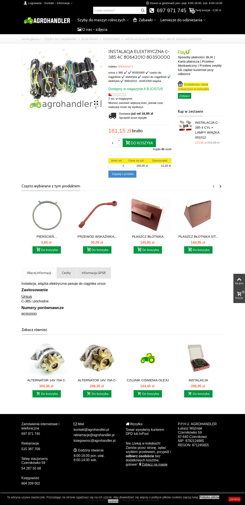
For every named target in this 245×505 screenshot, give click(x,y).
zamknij (235, 499)
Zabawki (143, 20)
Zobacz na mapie (152, 464)
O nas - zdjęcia (92, 29)
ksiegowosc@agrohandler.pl (95, 440)
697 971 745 (167, 10)
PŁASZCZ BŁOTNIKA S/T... (198, 236)
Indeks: (112, 66)
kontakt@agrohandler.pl (91, 429)
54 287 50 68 (31, 468)
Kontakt (49, 3)
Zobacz (184, 96)
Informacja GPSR (94, 273)
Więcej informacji (39, 273)
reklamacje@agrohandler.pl (94, 435)
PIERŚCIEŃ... (47, 236)
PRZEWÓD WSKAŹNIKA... (97, 236)
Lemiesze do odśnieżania (181, 20)
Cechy (66, 273)
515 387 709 (31, 449)
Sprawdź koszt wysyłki (133, 117)
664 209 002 (31, 483)
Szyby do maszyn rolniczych (101, 20)
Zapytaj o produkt (122, 174)
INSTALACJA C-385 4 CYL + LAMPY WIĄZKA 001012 (207, 130)
